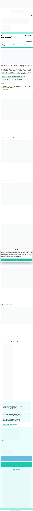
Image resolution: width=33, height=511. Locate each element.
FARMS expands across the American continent (9, 418)
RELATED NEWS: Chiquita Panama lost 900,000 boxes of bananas (12, 77)
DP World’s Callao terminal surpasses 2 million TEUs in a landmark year (12, 403)
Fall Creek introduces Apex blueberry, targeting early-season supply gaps (10, 341)
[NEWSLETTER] (16, 463)
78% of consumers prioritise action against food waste (10, 407)
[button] (1, 15)
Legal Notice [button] (12, 510)
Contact (3, 441)
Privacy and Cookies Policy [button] (16, 510)
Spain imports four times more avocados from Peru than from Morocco (12, 415)
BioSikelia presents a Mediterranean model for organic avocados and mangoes (11, 137)
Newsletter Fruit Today (4, 443)
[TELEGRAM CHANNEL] (16, 457)
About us (3, 440)
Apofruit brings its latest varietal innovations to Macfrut (8, 180)
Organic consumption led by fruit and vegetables (9, 408)
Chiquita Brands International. (8, 73)
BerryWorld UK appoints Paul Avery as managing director (8, 221)
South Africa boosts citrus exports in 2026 (6, 264)
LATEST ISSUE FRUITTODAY (16, 469)
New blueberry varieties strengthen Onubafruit (7, 304)
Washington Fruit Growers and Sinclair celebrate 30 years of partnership (12, 406)
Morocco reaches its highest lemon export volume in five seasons (11, 414)
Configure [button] (21, 510)
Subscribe (3, 442)
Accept (16, 260)
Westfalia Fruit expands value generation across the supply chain (11, 419)
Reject (16, 259)
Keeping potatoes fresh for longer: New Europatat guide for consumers (12, 420)
